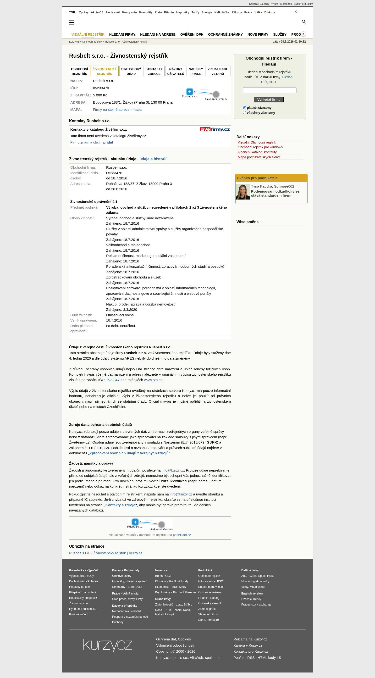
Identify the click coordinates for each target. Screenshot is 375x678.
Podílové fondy (178, 581)
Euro (131, 587)
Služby (280, 34)
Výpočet (92, 570)
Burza (159, 576)
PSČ (220, 581)
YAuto (274, 3)
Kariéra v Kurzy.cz (247, 645)
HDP (175, 587)
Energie (207, 12)
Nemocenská (120, 611)
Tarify (195, 12)
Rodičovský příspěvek (83, 598)
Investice (161, 570)
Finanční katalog (208, 598)
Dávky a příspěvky (124, 605)
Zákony (237, 12)
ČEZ (168, 576)
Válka (258, 12)
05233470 (114, 380)
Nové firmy (258, 34)
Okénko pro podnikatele (257, 178)
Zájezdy (264, 3)
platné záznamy (257, 108)
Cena (253, 576)
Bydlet (297, 3)
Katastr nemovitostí (210, 587)
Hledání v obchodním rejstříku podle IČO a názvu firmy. (268, 77)
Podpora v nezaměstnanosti (130, 616)
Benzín (177, 610)
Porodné (136, 611)
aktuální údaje (123, 159)
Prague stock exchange (256, 604)
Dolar (138, 587)
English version (252, 593)
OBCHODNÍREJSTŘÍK (79, 71)
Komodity (145, 12)
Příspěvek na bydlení (82, 592)
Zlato (158, 12)
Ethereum (189, 592)
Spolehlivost (266, 576)
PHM (168, 610)
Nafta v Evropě (164, 614)
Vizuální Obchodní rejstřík (257, 142)
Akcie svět (113, 12)
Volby (244, 587)
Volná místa (130, 593)
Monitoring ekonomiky (255, 581)
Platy (139, 599)
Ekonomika (162, 587)
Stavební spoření (136, 581)
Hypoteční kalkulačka (82, 609)
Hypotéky (182, 12)
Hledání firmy (122, 34)
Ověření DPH (191, 34)
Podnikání (205, 570)
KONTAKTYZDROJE (154, 71)
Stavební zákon (208, 614)
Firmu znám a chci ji (91, 142)
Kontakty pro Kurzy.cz (250, 651)
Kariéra (253, 3)
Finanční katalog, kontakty (257, 152)
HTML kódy (267, 658)
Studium (308, 3)
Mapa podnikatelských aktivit (259, 157)
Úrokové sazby (121, 576)
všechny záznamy (259, 113)
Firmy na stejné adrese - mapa (117, 109)
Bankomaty (131, 570)
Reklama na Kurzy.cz (250, 639)
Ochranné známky (225, 34)
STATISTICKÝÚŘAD (131, 71)
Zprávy (83, 12)
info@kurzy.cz (173, 470)
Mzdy (131, 599)
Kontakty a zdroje (120, 505)
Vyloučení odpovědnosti (175, 645)
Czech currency (251, 599)
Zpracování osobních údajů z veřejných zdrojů (129, 453)
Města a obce (206, 581)
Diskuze (270, 12)
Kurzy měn (129, 12)
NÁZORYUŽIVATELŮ (175, 71)
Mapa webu (257, 587)
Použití (238, 658)
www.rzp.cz (153, 380)
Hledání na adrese (158, 34)
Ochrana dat (166, 639)
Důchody (117, 622)
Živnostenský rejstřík (135, 41)
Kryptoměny (163, 592)
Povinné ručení (78, 614)
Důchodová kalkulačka (83, 581)
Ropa (158, 610)
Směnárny (118, 587)
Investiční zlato (172, 604)
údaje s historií (152, 159)
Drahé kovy (163, 599)
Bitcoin (169, 12)
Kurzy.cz (74, 41)
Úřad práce (119, 599)
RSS (251, 658)
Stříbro (188, 604)
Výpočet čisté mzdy (81, 576)
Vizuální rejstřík (88, 34)
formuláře (213, 620)
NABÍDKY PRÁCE (196, 71)
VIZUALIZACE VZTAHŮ (218, 71)
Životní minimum (79, 603)
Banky (116, 570)
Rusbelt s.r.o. (112, 41)
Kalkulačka (222, 12)
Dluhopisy (161, 581)
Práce (248, 12)
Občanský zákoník (210, 603)
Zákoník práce (207, 609)
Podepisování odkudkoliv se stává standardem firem (275, 193)
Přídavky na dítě (79, 587)
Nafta (186, 610)
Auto (244, 576)
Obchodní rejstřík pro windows (260, 147)
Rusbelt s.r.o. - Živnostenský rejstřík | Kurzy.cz (105, 553)
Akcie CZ (97, 12)
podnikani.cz (182, 535)
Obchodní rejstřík (92, 41)
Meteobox (286, 3)
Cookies (184, 639)
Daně (201, 620)
